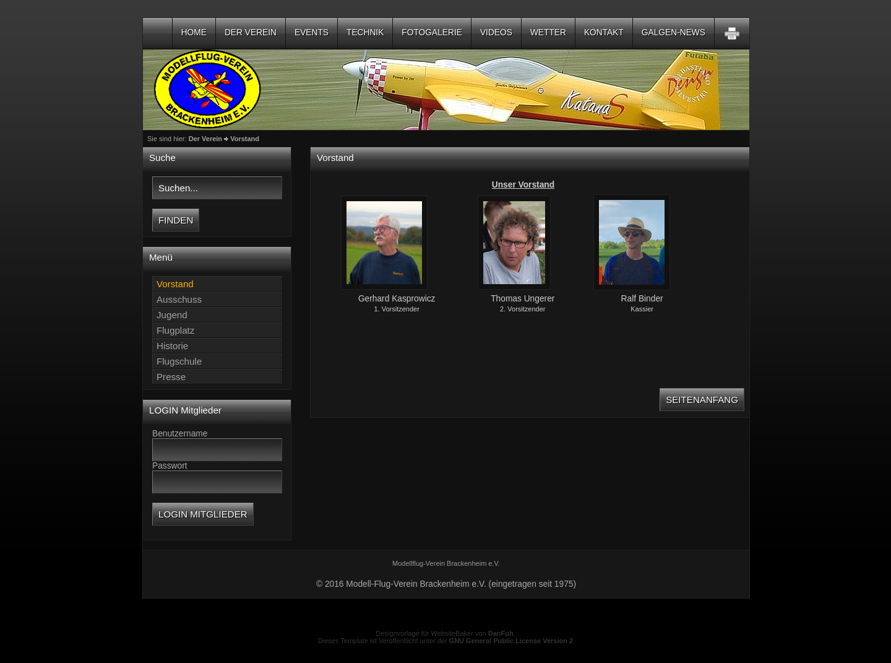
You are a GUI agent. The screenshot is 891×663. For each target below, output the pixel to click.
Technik (365, 32)
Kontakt (604, 32)
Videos (496, 32)
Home (194, 32)
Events (312, 32)
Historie (172, 345)
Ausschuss (179, 299)
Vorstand (244, 138)
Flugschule (179, 361)
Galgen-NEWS (673, 32)
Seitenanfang (702, 399)
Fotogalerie (432, 32)
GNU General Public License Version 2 (511, 640)
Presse (171, 376)
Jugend (172, 315)
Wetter (548, 32)
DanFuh (501, 633)
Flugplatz (175, 330)
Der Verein (251, 32)
